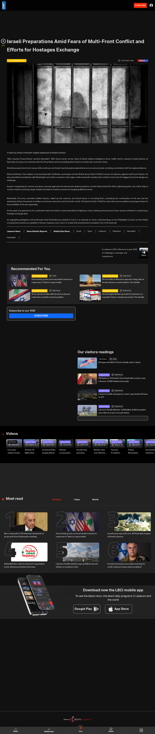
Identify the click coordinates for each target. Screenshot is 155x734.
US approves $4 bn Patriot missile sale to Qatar (119, 362)
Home (16, 730)
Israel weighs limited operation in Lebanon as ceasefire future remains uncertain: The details (123, 295)
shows (110, 730)
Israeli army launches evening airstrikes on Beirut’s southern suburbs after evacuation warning (82, 451)
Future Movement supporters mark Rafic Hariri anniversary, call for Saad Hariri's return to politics (134, 451)
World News (103, 359)
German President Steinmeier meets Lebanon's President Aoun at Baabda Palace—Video (118, 451)
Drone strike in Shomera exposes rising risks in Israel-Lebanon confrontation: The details (123, 280)
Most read (14, 498)
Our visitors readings (96, 352)
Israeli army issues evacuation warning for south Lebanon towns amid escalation (126, 564)
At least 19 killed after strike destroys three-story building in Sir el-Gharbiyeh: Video (32, 451)
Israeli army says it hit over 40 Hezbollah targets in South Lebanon (129, 534)
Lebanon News (104, 374)
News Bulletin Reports (40, 276)
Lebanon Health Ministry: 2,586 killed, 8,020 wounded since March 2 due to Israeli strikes (122, 411)
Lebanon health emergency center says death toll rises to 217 (123, 395)
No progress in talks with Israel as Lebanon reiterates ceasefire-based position (51, 295)
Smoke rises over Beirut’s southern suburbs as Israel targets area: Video (100, 451)
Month (94, 499)
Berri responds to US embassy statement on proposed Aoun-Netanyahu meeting (24, 534)
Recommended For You (30, 269)
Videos (12, 434)
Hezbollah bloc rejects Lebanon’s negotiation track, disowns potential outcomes (24, 564)
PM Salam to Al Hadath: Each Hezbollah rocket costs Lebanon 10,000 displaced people (121, 379)
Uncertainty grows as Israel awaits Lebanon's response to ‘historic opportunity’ (52, 280)
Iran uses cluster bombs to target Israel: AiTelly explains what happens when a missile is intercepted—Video (15, 451)
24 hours (56, 499)
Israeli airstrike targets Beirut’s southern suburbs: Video (49, 451)
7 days (76, 499)
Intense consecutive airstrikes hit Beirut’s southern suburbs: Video (66, 451)
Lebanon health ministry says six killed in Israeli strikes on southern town (77, 564)
